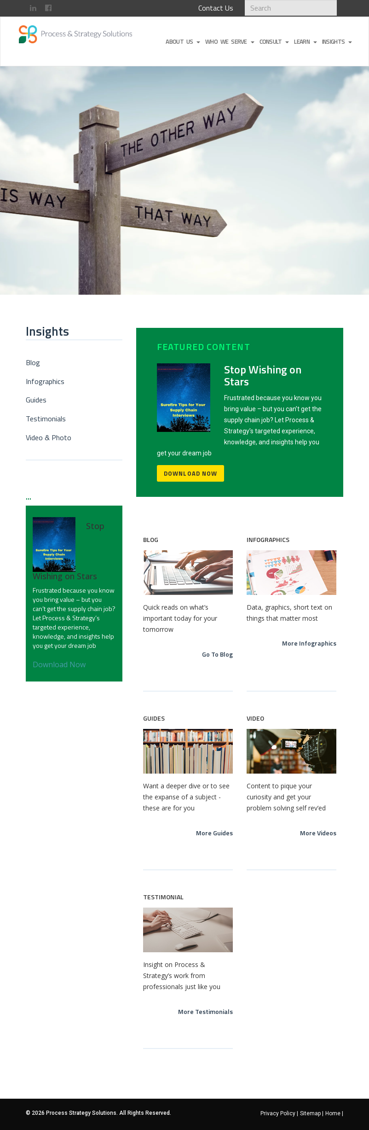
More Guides (214, 833)
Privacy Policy (279, 1113)
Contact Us (215, 7)
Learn (305, 41)
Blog (33, 362)
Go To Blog (217, 654)
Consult (274, 41)
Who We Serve (229, 41)
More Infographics (309, 643)
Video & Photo (48, 437)
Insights (337, 41)
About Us (183, 41)
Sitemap (311, 1113)
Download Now (190, 473)
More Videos (318, 833)
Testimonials (46, 418)
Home (334, 1113)
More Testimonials (205, 1011)
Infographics (45, 381)
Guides (36, 399)
